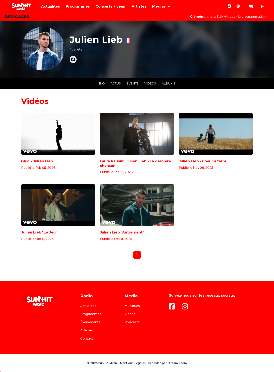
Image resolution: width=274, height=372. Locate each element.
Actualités (50, 6)
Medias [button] (159, 6)
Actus (116, 83)
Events (132, 83)
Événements (90, 322)
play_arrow (262, 6)
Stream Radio (177, 363)
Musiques (132, 306)
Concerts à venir (111, 6)
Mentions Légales (133, 363)
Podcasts (132, 322)
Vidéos (150, 83)
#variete (76, 49)
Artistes (139, 6)
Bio (102, 83)
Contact (86, 338)
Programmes (78, 6)
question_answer (251, 6)
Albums (168, 83)
